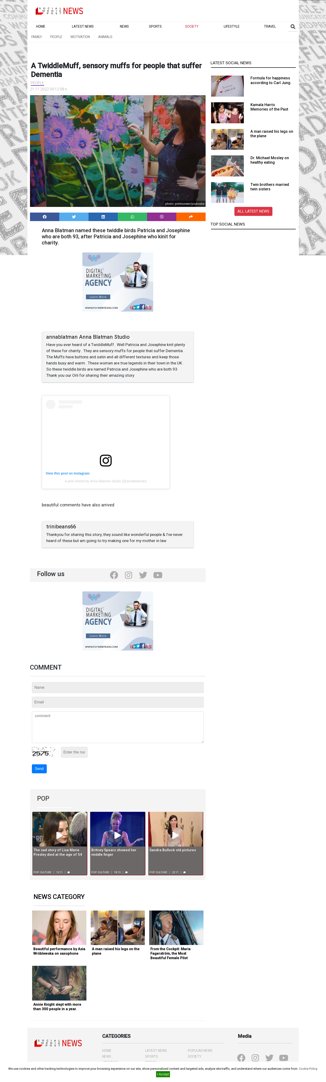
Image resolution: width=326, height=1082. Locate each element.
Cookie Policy (308, 1068)
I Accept (163, 1074)
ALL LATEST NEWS (253, 211)
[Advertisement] (253, 266)
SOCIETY (194, 1056)
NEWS (106, 1056)
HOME (106, 1050)
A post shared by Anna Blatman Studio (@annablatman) (106, 481)
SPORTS (151, 1056)
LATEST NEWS (156, 1050)
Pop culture (42, 872)
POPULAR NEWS (200, 1050)
